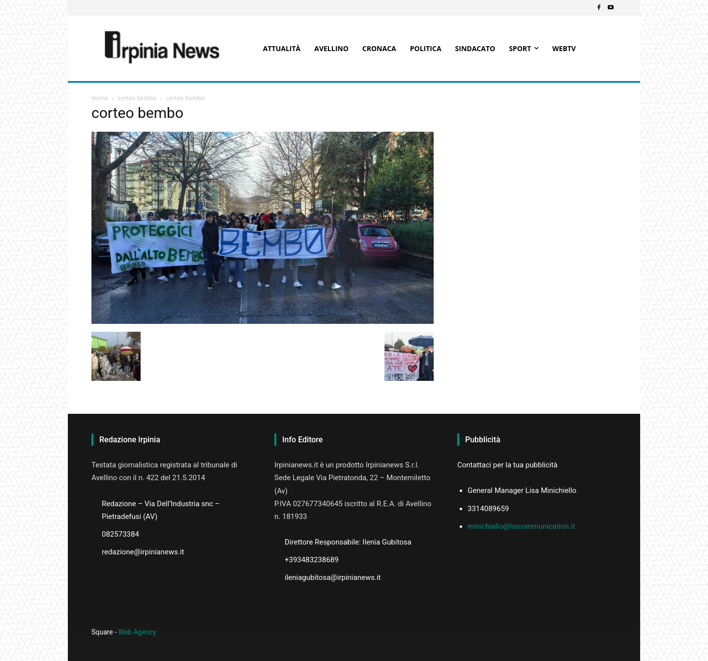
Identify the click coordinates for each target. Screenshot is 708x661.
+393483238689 (312, 559)
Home (99, 98)
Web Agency (137, 632)
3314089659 (488, 508)
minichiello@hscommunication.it (521, 526)
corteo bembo (137, 98)
